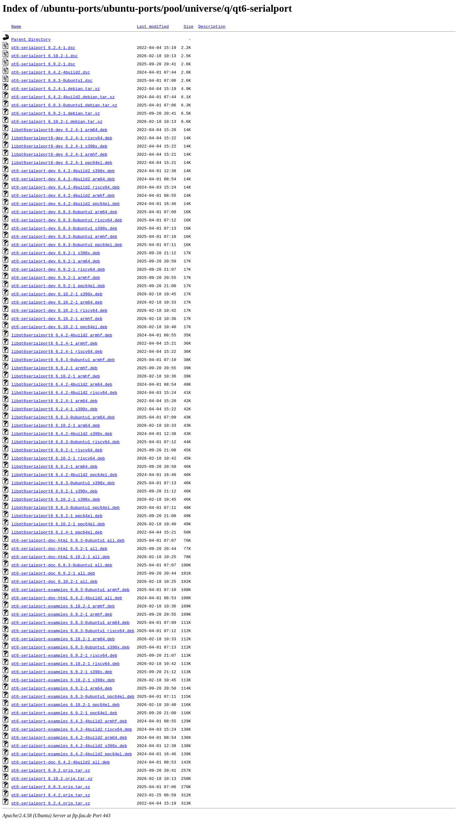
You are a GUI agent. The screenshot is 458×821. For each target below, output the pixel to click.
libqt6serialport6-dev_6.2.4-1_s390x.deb (59, 146)
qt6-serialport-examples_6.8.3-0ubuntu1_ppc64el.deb (72, 696)
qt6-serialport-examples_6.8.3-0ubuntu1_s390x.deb (70, 647)
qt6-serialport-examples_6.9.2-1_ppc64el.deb (64, 712)
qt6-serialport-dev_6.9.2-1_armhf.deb (55, 277)
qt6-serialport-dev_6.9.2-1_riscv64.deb (58, 269)
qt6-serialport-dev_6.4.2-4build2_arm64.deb (63, 179)
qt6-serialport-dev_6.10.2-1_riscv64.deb (59, 310)
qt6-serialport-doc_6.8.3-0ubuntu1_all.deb (61, 565)
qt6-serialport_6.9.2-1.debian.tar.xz (55, 113)
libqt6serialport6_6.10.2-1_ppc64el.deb (58, 524)
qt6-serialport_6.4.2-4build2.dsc (50, 72)
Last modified (153, 26)
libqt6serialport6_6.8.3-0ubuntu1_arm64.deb (63, 417)
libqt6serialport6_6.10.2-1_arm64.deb (55, 425)
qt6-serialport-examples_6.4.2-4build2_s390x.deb (69, 745)
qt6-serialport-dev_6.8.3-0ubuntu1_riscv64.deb (66, 220)
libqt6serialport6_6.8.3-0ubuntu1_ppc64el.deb (65, 507)
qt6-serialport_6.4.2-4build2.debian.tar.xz (63, 97)
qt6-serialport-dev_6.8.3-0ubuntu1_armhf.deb (64, 236)
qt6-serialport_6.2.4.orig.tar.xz (50, 803)
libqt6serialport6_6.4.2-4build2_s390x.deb (61, 433)
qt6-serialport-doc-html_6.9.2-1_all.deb (59, 548)
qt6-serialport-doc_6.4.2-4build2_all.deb (60, 762)
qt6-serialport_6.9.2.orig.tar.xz (50, 770)
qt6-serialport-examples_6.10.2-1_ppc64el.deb (65, 704)
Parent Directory (31, 39)
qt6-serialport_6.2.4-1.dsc (43, 47)
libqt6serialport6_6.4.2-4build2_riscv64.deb (64, 392)
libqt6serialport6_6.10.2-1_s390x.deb (55, 499)
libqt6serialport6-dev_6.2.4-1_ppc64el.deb (61, 162)
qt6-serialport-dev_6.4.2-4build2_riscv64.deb (65, 187)
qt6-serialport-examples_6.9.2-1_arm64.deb (61, 688)
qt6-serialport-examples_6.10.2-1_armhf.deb (63, 606)
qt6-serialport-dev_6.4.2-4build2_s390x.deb (63, 170)
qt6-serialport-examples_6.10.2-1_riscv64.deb (65, 663)
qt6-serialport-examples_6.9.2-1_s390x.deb (61, 671)
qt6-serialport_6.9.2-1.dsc (43, 64)
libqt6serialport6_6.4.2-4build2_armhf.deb (61, 335)
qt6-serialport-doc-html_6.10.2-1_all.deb (60, 556)
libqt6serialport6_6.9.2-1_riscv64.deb (57, 450)
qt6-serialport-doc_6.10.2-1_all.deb (54, 581)
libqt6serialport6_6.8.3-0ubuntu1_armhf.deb (63, 359)
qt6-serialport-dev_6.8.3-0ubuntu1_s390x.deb (64, 228)
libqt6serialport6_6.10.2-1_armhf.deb (55, 376)
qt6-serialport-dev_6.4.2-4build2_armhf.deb (63, 195)
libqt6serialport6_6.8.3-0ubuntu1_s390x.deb (63, 483)
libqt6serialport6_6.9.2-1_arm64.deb (54, 466)
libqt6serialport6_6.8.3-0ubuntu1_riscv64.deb (65, 441)
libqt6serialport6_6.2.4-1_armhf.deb (54, 343)
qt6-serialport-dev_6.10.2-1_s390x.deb (57, 294)
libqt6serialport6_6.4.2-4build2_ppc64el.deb (64, 474)
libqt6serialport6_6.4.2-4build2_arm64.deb (61, 384)
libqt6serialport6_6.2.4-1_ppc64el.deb (57, 532)
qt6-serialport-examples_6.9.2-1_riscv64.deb (64, 655)
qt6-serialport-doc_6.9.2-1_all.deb (53, 573)
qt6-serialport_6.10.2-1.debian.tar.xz (57, 121)
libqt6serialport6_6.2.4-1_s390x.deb (54, 409)
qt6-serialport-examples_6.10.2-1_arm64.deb (63, 639)
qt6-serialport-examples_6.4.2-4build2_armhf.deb (69, 721)
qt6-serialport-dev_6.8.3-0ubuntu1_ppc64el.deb (66, 244)
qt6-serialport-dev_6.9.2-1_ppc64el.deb (58, 285)
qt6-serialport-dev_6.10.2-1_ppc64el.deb (59, 326)
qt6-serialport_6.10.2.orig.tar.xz (51, 778)
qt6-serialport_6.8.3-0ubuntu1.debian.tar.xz (64, 105)
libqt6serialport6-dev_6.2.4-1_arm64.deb (59, 129)
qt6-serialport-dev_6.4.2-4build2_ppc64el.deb (65, 203)
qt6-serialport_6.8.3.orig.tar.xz (50, 786)
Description (212, 26)
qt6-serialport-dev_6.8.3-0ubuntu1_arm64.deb (64, 211)
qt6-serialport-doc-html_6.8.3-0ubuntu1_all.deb (68, 540)
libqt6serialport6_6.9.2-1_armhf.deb (54, 368)
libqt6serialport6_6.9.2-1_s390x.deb (54, 491)
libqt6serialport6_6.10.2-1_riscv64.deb (58, 458)
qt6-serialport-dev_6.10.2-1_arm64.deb (57, 302)
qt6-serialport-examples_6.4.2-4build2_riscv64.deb (71, 729)
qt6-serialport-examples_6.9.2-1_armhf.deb (61, 614)
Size (188, 26)
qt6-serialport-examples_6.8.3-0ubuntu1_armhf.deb (70, 589)
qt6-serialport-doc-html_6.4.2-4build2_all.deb (66, 598)
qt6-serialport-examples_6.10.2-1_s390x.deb (63, 680)
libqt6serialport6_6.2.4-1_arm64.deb (54, 400)
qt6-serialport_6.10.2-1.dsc (44, 55)
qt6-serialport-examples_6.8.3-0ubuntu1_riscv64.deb (72, 630)
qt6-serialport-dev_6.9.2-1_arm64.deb (55, 261)
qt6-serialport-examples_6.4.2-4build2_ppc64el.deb (71, 754)
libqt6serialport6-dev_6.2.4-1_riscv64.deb (61, 138)
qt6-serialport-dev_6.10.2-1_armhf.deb (57, 318)
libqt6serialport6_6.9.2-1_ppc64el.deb (57, 515)
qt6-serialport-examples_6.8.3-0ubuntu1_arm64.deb (70, 622)
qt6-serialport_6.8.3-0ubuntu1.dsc (51, 80)
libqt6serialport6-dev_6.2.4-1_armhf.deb (59, 154)
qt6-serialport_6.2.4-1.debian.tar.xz (55, 88)
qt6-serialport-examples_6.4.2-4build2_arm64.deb (69, 737)
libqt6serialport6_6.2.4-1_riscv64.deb (57, 351)
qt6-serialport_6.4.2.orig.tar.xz (50, 795)
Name (16, 26)
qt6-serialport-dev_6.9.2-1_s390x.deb (55, 253)
